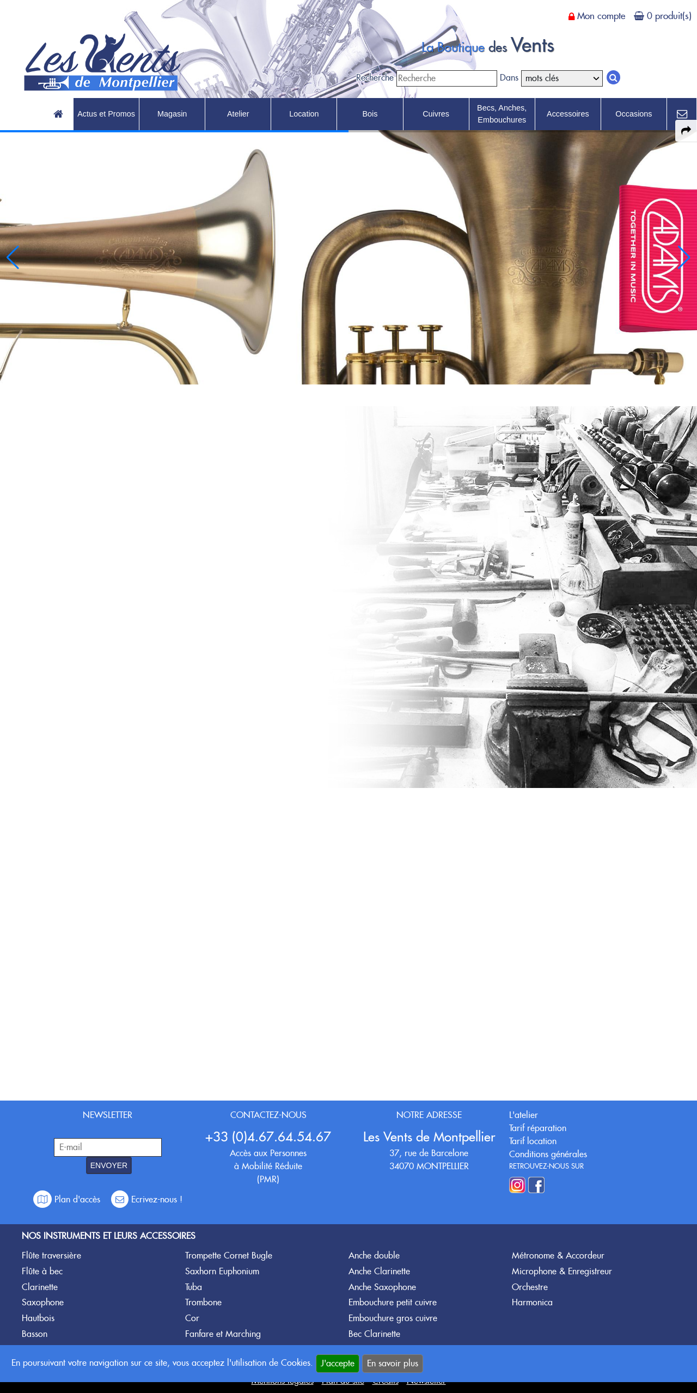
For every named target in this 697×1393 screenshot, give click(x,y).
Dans (509, 77)
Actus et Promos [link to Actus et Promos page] (106, 113)
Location (304, 113)
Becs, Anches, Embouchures (502, 113)
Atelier (238, 113)
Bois (369, 113)
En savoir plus (392, 1363)
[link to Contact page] (681, 114)
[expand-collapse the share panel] (686, 131)
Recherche (375, 77)
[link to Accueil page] (58, 114)
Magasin (172, 113)
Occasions (633, 113)
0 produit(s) (669, 16)
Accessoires (568, 113)
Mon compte (601, 16)
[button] (684, 258)
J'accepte (337, 1363)
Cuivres (436, 113)
